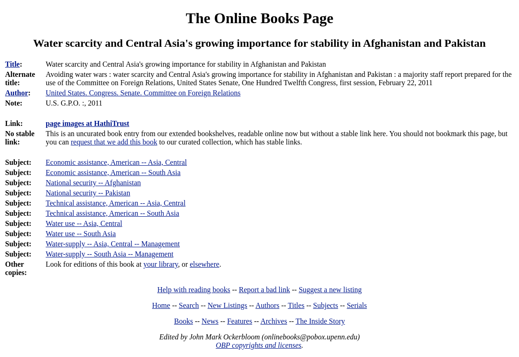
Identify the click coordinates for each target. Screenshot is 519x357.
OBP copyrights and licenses (258, 345)
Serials (357, 305)
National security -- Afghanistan (93, 183)
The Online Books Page (259, 18)
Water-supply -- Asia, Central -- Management (113, 244)
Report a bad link (264, 290)
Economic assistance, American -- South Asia (113, 172)
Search (189, 305)
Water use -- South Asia (81, 234)
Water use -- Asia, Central (84, 223)
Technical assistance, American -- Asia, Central (115, 203)
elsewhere (204, 264)
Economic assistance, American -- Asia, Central (116, 162)
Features (239, 321)
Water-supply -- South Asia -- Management (109, 254)
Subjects (325, 305)
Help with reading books (193, 290)
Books (183, 321)
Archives (273, 321)
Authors (267, 305)
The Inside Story (320, 321)
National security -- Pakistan (88, 193)
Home (161, 305)
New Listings (227, 305)
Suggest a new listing (330, 290)
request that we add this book (114, 142)
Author (16, 93)
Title (12, 64)
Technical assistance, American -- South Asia (112, 213)
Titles (296, 305)
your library (160, 264)
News (210, 321)
